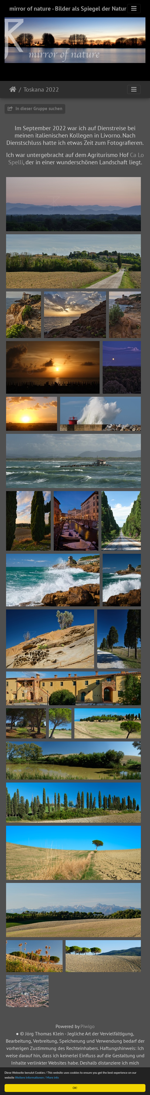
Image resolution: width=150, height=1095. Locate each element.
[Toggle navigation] (134, 8)
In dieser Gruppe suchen (35, 108)
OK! (75, 1088)
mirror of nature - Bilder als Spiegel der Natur (67, 8)
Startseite (12, 89)
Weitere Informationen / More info (37, 1077)
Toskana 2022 (41, 89)
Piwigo (87, 1026)
